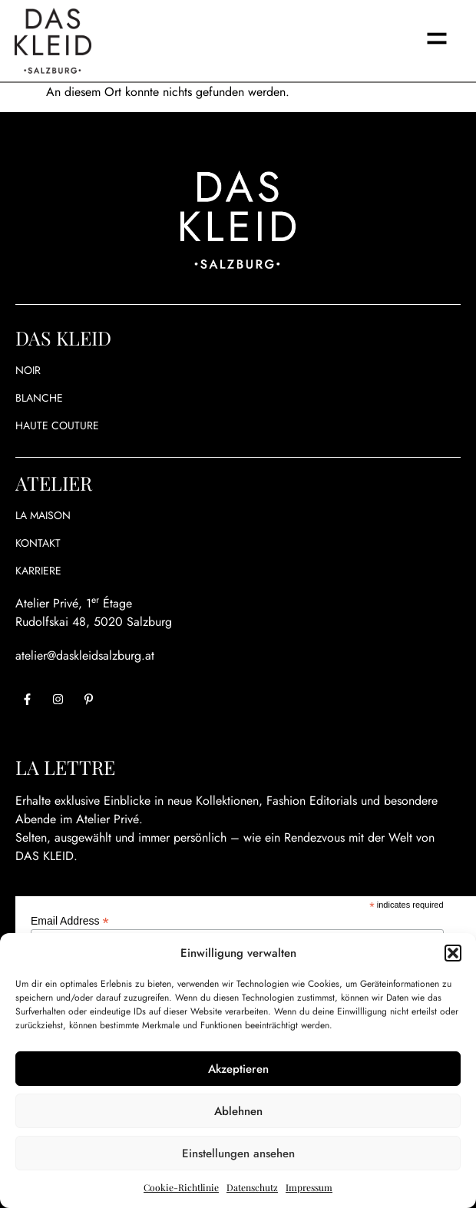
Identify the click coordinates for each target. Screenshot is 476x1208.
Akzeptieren (238, 1069)
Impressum (309, 1187)
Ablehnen (238, 1111)
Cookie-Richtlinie (181, 1187)
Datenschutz (252, 1187)
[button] (453, 953)
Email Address (70, 920)
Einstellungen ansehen (238, 1153)
